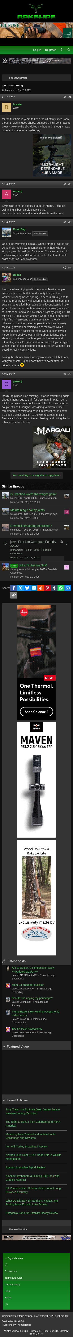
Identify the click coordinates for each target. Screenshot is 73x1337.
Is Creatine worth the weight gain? (33, 494)
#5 (69, 374)
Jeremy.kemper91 (20, 569)
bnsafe (9, 90)
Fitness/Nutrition (48, 498)
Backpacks (18, 978)
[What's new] (61, 50)
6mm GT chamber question (28, 984)
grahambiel (16, 549)
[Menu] (5, 50)
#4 (69, 267)
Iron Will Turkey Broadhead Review (27, 1146)
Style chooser (14, 1258)
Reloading (17, 992)
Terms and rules (13, 1277)
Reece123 (16, 498)
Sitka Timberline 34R (33, 565)
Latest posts (17, 961)
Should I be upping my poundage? (32, 998)
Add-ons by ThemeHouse (17, 1324)
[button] (36, 1265)
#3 (69, 222)
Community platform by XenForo (35, 1316)
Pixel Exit (19, 1321)
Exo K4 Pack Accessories (27, 1028)
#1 (69, 97)
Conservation (19, 1022)
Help (7, 1291)
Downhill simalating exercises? (31, 525)
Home (8, 1297)
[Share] (64, 97)
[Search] (68, 50)
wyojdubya (16, 513)
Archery (16, 1005)
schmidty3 (16, 529)
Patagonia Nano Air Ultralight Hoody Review (32, 1212)
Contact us (11, 1271)
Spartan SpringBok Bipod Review (25, 1167)
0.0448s (54, 1331)
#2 (69, 184)
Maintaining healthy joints (27, 510)
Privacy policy (12, 1284)
